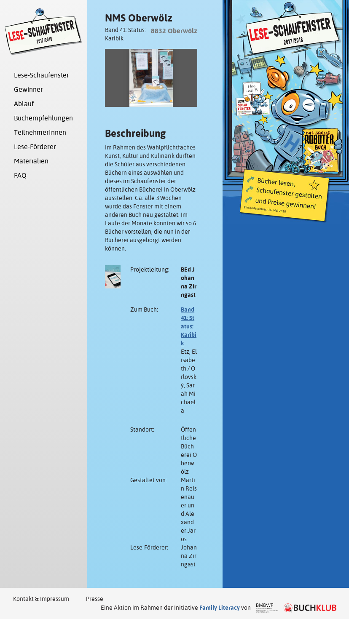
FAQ (20, 175)
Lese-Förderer (35, 147)
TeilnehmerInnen (40, 132)
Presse (94, 598)
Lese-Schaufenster (41, 75)
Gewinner (28, 89)
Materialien (31, 161)
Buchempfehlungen (43, 118)
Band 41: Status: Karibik (188, 326)
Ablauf (24, 104)
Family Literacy (219, 607)
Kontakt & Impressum (41, 598)
